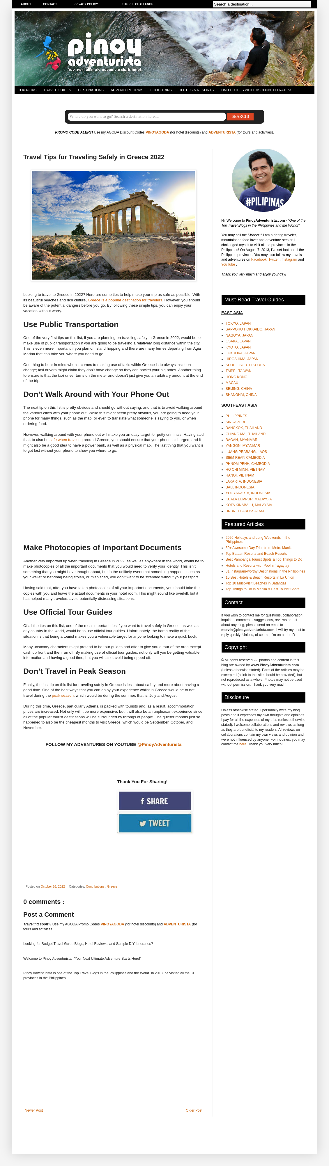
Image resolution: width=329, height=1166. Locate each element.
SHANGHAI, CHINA (241, 395)
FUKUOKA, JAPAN (240, 353)
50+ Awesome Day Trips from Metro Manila (259, 548)
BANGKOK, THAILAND (244, 428)
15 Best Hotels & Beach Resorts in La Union (260, 577)
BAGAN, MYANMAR (241, 440)
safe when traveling (66, 440)
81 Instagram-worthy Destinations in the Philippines (265, 571)
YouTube (228, 264)
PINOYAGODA (157, 132)
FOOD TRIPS (161, 90)
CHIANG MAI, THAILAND (246, 434)
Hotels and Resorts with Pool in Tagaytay (257, 566)
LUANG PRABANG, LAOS (246, 452)
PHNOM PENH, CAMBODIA (248, 464)
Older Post (194, 1110)
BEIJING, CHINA (239, 389)
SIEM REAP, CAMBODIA (245, 458)
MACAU (232, 383)
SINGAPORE (236, 422)
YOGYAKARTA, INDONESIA (248, 493)
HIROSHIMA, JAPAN (242, 359)
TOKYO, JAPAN (238, 323)
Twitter (274, 259)
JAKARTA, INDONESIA (244, 481)
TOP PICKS (27, 90)
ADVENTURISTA (222, 132)
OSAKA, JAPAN (238, 341)
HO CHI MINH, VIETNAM (245, 470)
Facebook (259, 259)
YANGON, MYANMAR (243, 446)
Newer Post (34, 1110)
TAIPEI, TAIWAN (239, 371)
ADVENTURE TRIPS (127, 90)
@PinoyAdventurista (159, 744)
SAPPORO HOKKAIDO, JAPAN (250, 329)
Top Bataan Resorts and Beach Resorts (256, 554)
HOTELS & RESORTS (196, 90)
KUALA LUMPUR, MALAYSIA (249, 499)
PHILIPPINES (236, 416)
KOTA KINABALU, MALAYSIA (249, 505)
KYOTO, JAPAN (238, 347)
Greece (112, 886)
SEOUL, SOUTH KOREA (245, 365)
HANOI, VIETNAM (240, 475)
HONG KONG (236, 377)
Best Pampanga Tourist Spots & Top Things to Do (264, 559)
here (242, 744)
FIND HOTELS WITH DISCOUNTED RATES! (256, 90)
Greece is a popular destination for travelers (125, 300)
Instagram (290, 259)
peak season (63, 695)
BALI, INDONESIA (240, 487)
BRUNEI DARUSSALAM (245, 511)
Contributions (95, 886)
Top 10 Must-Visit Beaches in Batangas (256, 583)
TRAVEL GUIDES (57, 90)
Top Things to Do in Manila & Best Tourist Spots (262, 589)
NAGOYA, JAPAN (239, 335)
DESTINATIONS (91, 90)
